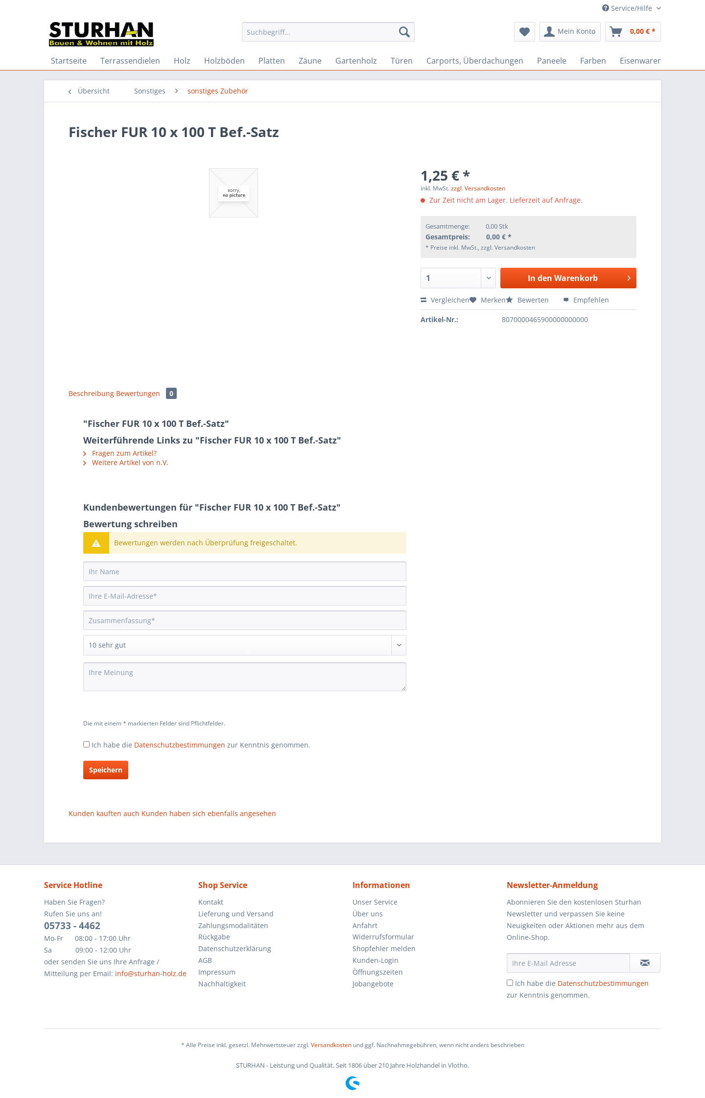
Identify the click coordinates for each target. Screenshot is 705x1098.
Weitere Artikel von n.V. (125, 462)
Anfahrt (364, 925)
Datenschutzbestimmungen (179, 744)
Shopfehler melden (384, 948)
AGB (205, 960)
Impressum (216, 972)
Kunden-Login (375, 960)
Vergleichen (445, 299)
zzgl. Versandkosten (478, 188)
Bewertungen (146, 393)
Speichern (105, 769)
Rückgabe (214, 936)
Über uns (367, 913)
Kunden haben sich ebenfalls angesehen (208, 813)
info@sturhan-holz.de (151, 973)
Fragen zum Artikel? (120, 453)
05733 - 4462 (72, 925)
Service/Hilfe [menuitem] (628, 8)
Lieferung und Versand (236, 913)
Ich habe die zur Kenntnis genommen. (201, 744)
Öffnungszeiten (377, 972)
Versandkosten (331, 1045)
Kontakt (210, 902)
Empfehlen (586, 299)
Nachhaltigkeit (222, 983)
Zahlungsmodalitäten (233, 925)
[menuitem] (328, 36)
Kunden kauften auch (104, 813)
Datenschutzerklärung (234, 948)
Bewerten (528, 299)
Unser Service (375, 902)
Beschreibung (91, 393)
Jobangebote (373, 983)
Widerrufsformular (383, 936)
